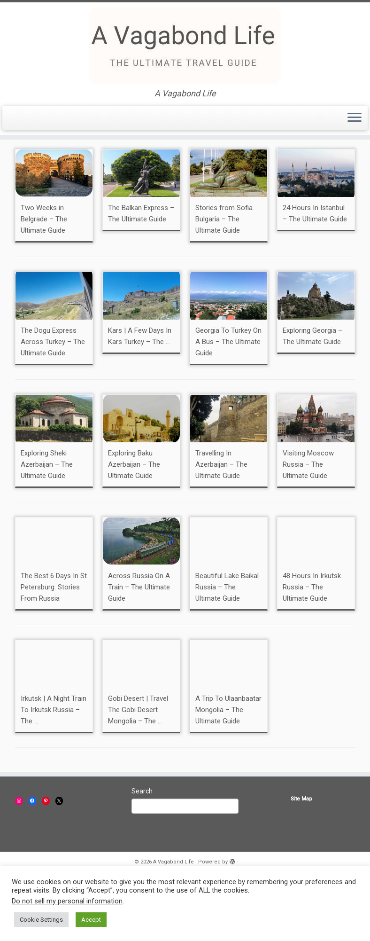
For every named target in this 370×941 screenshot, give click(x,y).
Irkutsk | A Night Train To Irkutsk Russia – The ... (53, 766)
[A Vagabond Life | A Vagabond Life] (185, 45)
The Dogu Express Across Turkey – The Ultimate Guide (53, 398)
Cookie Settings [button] (41, 919)
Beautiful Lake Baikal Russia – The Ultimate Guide (227, 643)
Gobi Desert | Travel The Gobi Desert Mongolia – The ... (138, 766)
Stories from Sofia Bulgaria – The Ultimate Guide (224, 275)
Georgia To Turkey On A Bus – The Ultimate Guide (228, 398)
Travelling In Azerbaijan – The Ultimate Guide (221, 521)
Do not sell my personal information (67, 901)
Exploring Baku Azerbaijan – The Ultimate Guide (134, 521)
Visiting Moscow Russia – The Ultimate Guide (308, 521)
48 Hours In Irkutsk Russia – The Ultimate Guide (312, 643)
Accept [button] (91, 919)
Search (142, 848)
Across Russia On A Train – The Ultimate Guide (139, 643)
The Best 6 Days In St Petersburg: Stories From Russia (54, 643)
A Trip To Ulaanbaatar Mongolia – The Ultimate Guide (228, 766)
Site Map (301, 856)
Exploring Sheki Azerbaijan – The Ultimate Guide (47, 521)
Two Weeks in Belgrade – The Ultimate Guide (44, 275)
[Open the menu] (354, 118)
